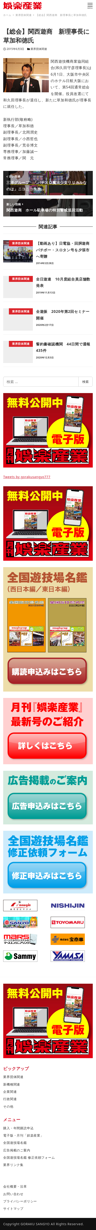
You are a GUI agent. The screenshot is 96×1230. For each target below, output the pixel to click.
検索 (85, 381)
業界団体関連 (39, 49)
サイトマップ (13, 1208)
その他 (8, 1106)
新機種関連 (11, 1084)
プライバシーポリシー (20, 1201)
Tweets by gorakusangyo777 (26, 477)
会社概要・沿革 (15, 1186)
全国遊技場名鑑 (15, 1142)
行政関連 (10, 1099)
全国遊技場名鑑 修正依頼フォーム (29, 1157)
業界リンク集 (13, 1165)
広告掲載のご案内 (16, 1150)
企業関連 (10, 1091)
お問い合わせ (13, 1194)
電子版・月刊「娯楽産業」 (23, 1135)
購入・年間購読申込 (18, 1128)
